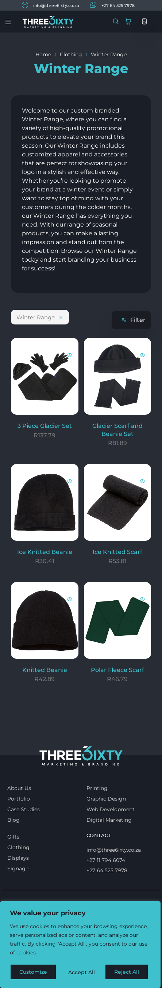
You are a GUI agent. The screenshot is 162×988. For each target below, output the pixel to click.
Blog (13, 820)
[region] (80, 945)
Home (43, 54)
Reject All (81, 972)
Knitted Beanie (44, 669)
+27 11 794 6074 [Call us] (105, 860)
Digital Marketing (109, 820)
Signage (17, 868)
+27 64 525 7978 (112, 5)
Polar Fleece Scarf (117, 669)
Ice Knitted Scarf (117, 551)
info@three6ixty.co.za (51, 5)
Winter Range (39, 317)
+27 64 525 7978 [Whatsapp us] (106, 870)
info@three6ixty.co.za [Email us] (113, 850)
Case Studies (23, 809)
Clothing (71, 54)
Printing (97, 788)
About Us (19, 788)
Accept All (128, 972)
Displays (18, 858)
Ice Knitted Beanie (44, 551)
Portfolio (18, 798)
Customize (33, 972)
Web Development (110, 809)
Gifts (13, 836)
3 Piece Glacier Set (45, 425)
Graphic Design (106, 798)
